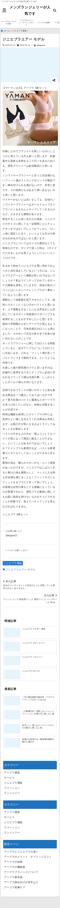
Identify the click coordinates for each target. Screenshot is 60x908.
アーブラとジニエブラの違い (8, 23)
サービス (9, 777)
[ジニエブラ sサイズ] (12, 674)
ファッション (12, 788)
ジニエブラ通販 (13, 563)
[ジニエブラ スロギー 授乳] (12, 632)
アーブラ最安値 (13, 877)
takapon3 (41, 45)
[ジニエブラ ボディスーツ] (12, 646)
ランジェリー (12, 793)
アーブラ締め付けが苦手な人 (21, 882)
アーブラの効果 (44, 22)
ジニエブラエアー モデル (20, 569)
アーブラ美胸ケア (14, 887)
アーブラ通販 (12, 772)
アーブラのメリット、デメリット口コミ (26, 22)
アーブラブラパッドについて (21, 872)
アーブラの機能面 (14, 867)
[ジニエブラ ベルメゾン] (12, 660)
